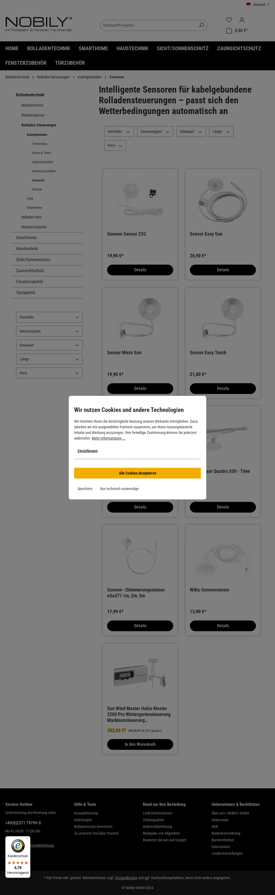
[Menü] (27, 839)
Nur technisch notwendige (119, 489)
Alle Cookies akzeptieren (137, 473)
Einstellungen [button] (88, 451)
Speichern (85, 489)
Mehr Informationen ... (109, 438)
